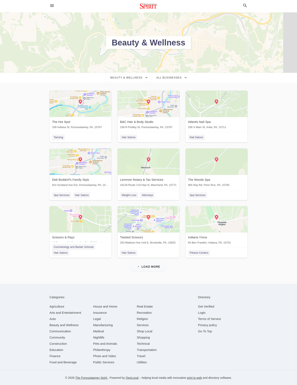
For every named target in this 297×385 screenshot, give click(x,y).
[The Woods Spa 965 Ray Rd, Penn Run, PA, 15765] (216, 168)
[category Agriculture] (57, 306)
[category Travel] (141, 356)
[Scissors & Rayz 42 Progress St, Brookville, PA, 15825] (80, 226)
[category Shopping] (143, 337)
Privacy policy (207, 325)
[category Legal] (97, 319)
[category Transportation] (147, 350)
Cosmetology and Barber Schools (74, 247)
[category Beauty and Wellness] (64, 325)
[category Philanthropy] (101, 350)
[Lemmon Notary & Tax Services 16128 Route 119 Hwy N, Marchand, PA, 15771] (148, 168)
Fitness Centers (199, 252)
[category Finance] (55, 356)
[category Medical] (98, 331)
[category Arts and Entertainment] (65, 313)
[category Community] (57, 337)
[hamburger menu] (52, 5)
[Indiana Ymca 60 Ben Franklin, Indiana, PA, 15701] (216, 226)
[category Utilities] (142, 362)
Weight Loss (129, 195)
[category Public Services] (103, 362)
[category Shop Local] (144, 331)
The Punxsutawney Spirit (91, 378)
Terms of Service (209, 319)
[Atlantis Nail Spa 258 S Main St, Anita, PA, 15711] (216, 110)
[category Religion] (142, 319)
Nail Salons (196, 137)
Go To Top (205, 331)
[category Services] (143, 325)
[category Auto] (53, 319)
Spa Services (62, 195)
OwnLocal (132, 378)
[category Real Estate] (145, 306)
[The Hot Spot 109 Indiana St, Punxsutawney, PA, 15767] (80, 110)
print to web (194, 378)
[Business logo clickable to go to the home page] (148, 6)
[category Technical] (143, 344)
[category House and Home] (105, 306)
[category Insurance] (100, 313)
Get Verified (206, 306)
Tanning (58, 137)
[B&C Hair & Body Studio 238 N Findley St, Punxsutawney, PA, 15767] (148, 110)
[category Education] (56, 350)
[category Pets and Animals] (105, 344)
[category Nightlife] (98, 337)
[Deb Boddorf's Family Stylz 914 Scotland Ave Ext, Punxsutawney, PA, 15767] (80, 168)
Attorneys (147, 195)
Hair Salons (129, 137)
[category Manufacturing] (103, 325)
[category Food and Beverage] (63, 362)
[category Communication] (60, 331)
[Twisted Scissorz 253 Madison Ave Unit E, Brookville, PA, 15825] (148, 226)
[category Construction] (58, 344)
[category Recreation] (144, 313)
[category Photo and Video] (104, 356)
